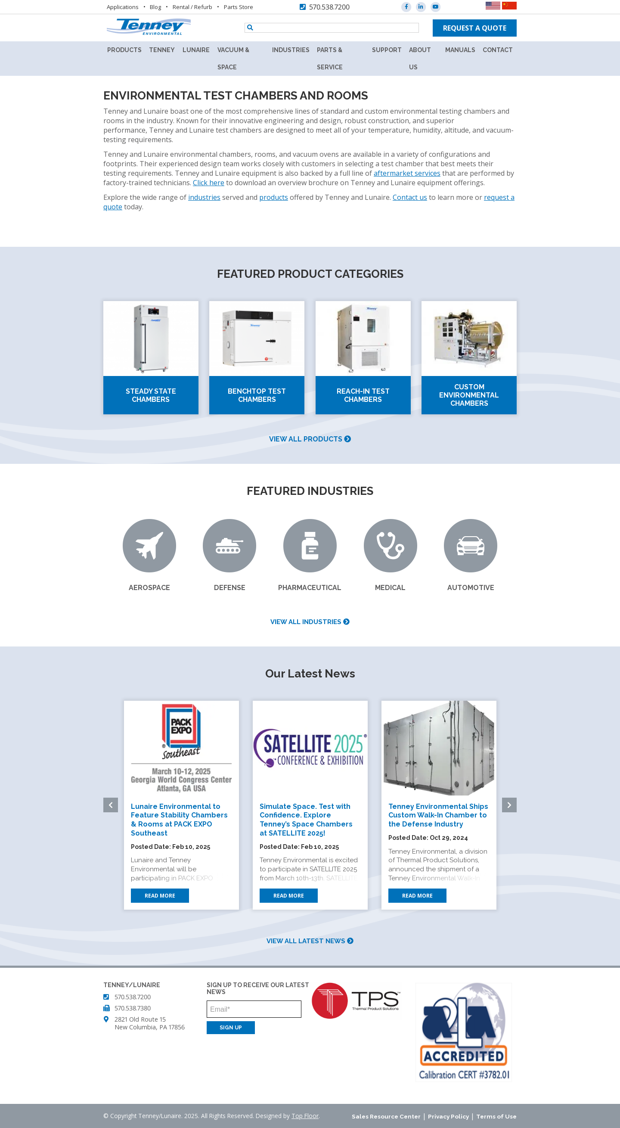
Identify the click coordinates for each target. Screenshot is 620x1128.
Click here (208, 182)
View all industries (310, 622)
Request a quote (474, 28)
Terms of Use (496, 1116)
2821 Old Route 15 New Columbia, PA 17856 (150, 1023)
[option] (181, 805)
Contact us (410, 197)
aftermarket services (407, 173)
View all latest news (310, 941)
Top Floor (305, 1116)
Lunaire (196, 50)
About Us (420, 59)
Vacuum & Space (233, 59)
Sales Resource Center (386, 1116)
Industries (291, 50)
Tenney (162, 50)
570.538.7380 (133, 1008)
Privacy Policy (448, 1116)
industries (204, 197)
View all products (310, 439)
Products (124, 50)
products (273, 197)
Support (387, 50)
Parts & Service (330, 59)
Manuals (460, 50)
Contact (498, 50)
